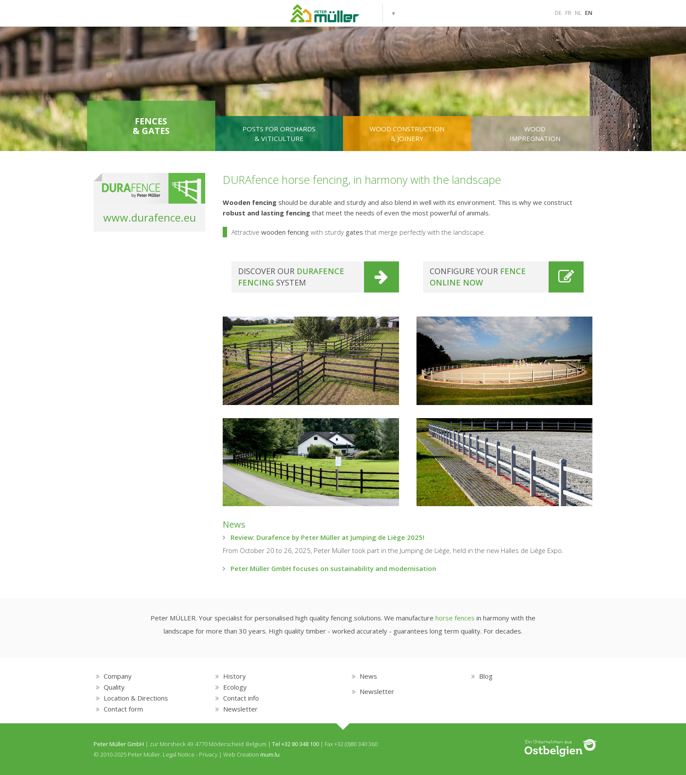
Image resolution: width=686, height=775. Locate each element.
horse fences (455, 617)
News (234, 524)
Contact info (241, 698)
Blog (486, 676)
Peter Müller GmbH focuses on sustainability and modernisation (333, 568)
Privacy (208, 754)
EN (588, 13)
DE (558, 13)
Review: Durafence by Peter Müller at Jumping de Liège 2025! (327, 537)
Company (118, 676)
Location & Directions (136, 698)
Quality (114, 687)
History (234, 676)
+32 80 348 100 (300, 744)
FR (568, 13)
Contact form (123, 709)
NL (578, 13)
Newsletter (240, 709)
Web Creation (241, 754)
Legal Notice (179, 754)
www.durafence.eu (149, 217)
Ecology (235, 687)
